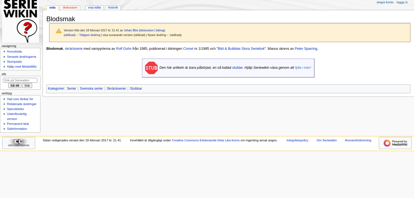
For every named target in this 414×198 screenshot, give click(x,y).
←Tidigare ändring (88, 35)
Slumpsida (14, 61)
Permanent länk (18, 123)
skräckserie (73, 49)
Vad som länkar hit (20, 99)
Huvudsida (14, 51)
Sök (4, 74)
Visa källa (94, 7)
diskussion (147, 30)
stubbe (237, 68)
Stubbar (136, 88)
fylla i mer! (303, 68)
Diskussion (70, 7)
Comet (188, 49)
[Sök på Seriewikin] (20, 80)
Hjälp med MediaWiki (22, 66)
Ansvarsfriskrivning (358, 140)
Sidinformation (17, 128)
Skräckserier (116, 88)
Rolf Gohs (123, 49)
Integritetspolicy (297, 140)
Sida (52, 7)
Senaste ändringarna (21, 56)
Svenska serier (91, 88)
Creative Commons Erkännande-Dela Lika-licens (206, 140)
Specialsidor (15, 109)
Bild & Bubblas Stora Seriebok (241, 49)
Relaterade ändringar (22, 104)
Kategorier (56, 88)
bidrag (160, 30)
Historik (113, 7)
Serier (71, 88)
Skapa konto (385, 2)
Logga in (402, 2)
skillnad (70, 35)
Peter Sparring (306, 49)
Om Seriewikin (326, 140)
